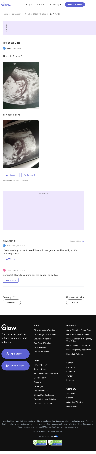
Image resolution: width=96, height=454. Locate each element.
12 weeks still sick (75, 297)
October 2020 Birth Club (35, 14)
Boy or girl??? (9, 297)
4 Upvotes (11, 175)
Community (16, 14)
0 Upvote (11, 280)
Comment (29, 175)
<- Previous (11, 302)
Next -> (75, 302)
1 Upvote (10, 259)
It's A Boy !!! (55, 14)
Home (5, 14)
